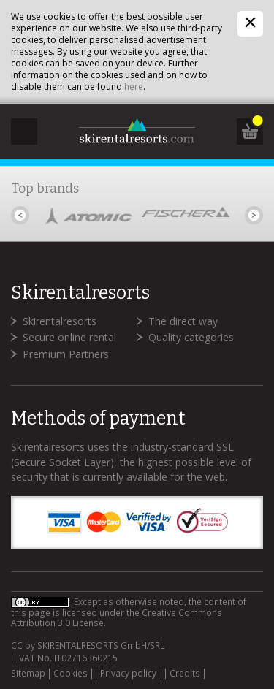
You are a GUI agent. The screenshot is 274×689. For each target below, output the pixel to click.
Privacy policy (128, 674)
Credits (185, 674)
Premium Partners (66, 354)
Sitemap (28, 674)
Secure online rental (69, 337)
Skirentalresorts (59, 321)
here (133, 86)
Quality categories (191, 337)
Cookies (70, 674)
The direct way (183, 321)
